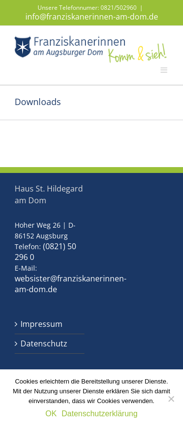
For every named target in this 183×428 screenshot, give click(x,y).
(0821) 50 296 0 (45, 251)
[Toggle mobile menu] (164, 69)
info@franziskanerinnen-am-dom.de (91, 16)
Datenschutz (43, 343)
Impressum (41, 324)
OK (51, 413)
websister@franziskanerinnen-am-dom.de (70, 284)
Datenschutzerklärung (99, 413)
